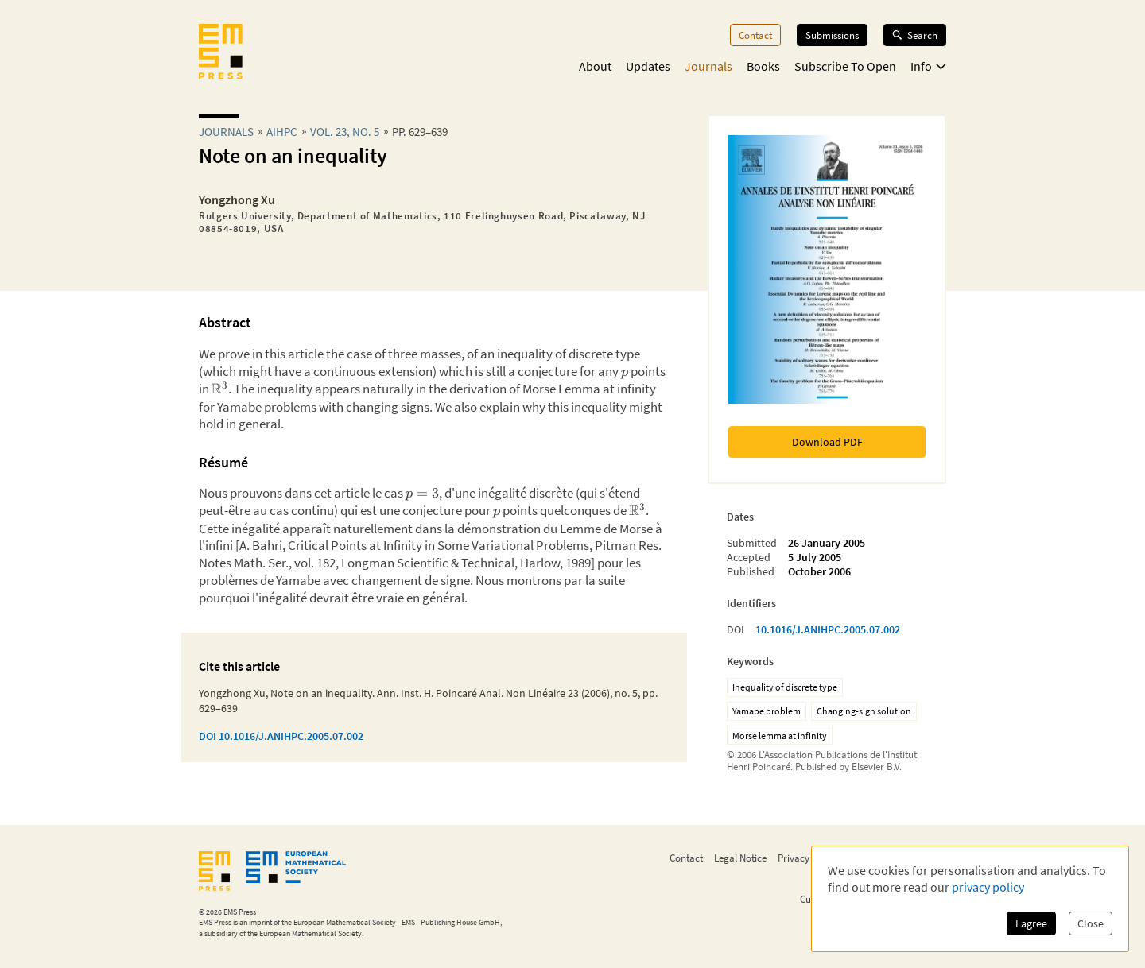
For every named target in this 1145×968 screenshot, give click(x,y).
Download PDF (827, 442)
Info (928, 66)
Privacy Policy (807, 857)
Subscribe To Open (845, 66)
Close (1090, 923)
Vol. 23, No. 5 (344, 131)
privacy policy (988, 887)
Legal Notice (740, 857)
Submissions (832, 35)
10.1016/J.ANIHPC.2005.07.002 (827, 629)
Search (914, 35)
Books (763, 66)
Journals (708, 66)
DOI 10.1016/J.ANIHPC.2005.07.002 (281, 736)
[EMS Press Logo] (221, 53)
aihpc (281, 131)
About (595, 66)
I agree (1031, 923)
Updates (648, 66)
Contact (755, 35)
